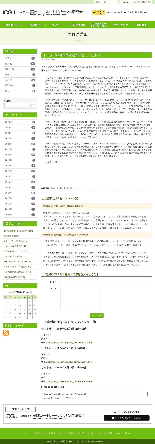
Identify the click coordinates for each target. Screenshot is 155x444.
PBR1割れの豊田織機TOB (14, 277)
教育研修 (52, 433)
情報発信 (71, 433)
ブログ (118, 433)
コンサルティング (96, 433)
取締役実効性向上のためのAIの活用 (18, 231)
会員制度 (109, 433)
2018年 (20, 165)
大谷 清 (20, 80)
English (146, 2)
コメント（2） (57, 188)
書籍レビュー (20, 58)
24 (30, 313)
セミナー (62, 433)
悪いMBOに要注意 (11, 236)
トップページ (26, 433)
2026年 (20, 122)
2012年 (20, 198)
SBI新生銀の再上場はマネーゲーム (18, 262)
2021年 (20, 149)
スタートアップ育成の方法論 (16, 241)
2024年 (20, 133)
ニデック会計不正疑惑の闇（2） (17, 246)
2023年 (20, 138)
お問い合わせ (128, 433)
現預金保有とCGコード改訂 (15, 251)
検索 (33, 105)
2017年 (20, 171)
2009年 (20, 214)
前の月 (11, 292)
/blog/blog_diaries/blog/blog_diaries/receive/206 (70, 362)
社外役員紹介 (82, 433)
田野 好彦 (20, 85)
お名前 (53, 282)
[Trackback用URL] (52, 386)
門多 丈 (20, 63)
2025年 (20, 127)
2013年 (20, 193)
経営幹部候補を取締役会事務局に (17, 272)
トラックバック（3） (72, 188)
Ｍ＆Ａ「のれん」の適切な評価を (17, 267)
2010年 (20, 209)
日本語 (137, 2)
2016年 (20, 176)
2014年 (20, 187)
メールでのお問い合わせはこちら (127, 418)
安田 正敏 (20, 69)
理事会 (20, 91)
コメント (52, 288)
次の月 (29, 292)
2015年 (20, 182)
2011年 (20, 204)
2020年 (20, 155)
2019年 (20, 160)
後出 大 (20, 74)
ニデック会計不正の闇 (13, 256)
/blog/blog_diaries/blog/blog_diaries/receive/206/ (70, 342)
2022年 (20, 144)
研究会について (40, 433)
